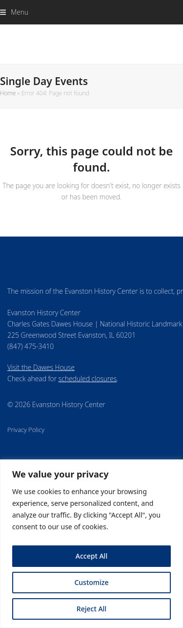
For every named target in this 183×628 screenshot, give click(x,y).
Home (8, 93)
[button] (14, 12)
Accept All (91, 556)
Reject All (91, 608)
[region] (91, 543)
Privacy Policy (25, 429)
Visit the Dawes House (41, 367)
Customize (91, 582)
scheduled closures (88, 378)
